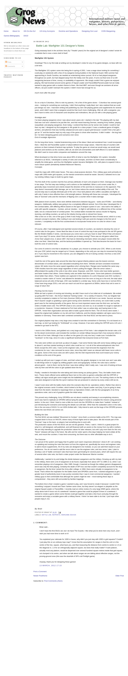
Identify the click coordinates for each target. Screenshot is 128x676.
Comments (10, 66)
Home (6, 31)
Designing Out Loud (89, 31)
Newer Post (37, 576)
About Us (16, 31)
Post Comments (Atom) (53, 581)
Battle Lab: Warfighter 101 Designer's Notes (60, 45)
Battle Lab (46, 515)
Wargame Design (68, 515)
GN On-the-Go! (30, 31)
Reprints (56, 515)
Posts (8, 62)
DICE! (26, 36)
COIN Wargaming (108, 31)
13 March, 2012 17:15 (50, 565)
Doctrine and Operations (68, 31)
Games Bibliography (12, 36)
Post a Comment (40, 571)
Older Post (119, 576)
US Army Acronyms (47, 31)
